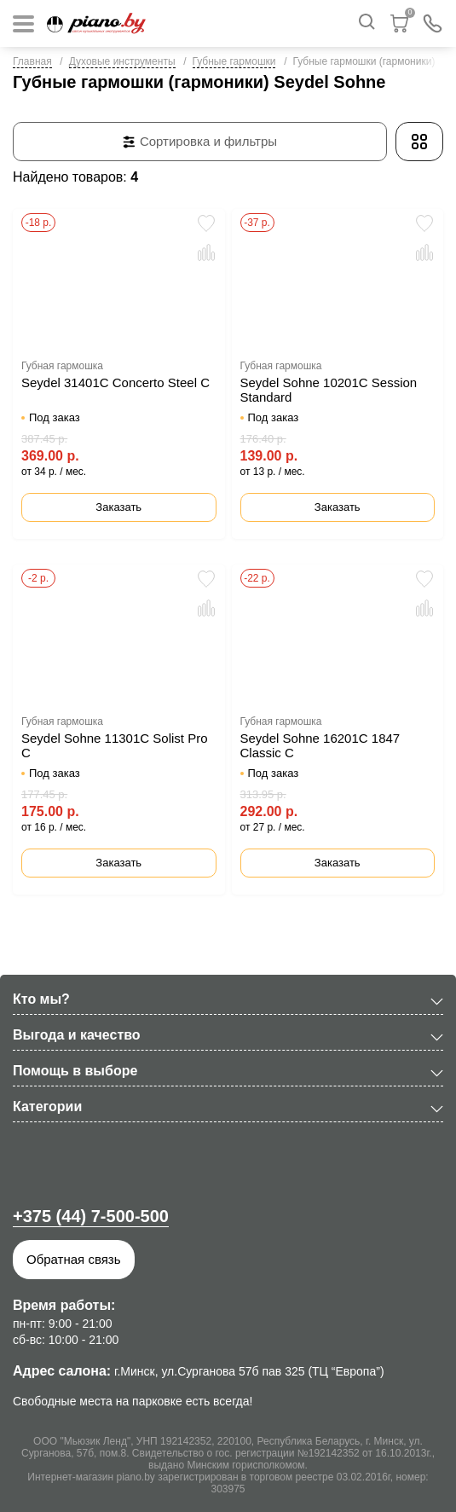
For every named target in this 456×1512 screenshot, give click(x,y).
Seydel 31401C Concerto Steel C (115, 382)
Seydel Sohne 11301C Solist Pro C (114, 745)
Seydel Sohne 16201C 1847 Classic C (320, 745)
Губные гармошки (234, 61)
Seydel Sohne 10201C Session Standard (329, 389)
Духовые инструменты (122, 61)
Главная (32, 61)
